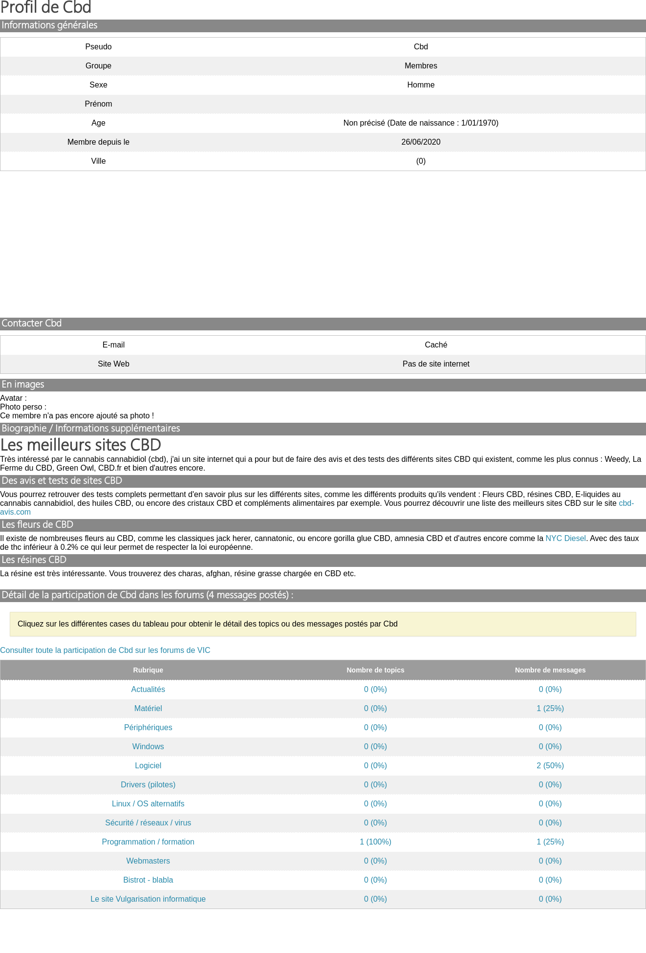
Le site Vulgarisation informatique (148, 899)
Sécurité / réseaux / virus (148, 823)
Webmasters (149, 861)
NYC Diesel (565, 538)
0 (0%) (375, 689)
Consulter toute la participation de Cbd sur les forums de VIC (105, 650)
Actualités (148, 689)
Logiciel (148, 765)
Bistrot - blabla (148, 880)
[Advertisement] (323, 244)
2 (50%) (550, 765)
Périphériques (148, 727)
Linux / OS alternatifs (148, 804)
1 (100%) (375, 842)
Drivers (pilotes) (148, 784)
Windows (148, 746)
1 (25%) (550, 708)
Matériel (148, 708)
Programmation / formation (148, 842)
